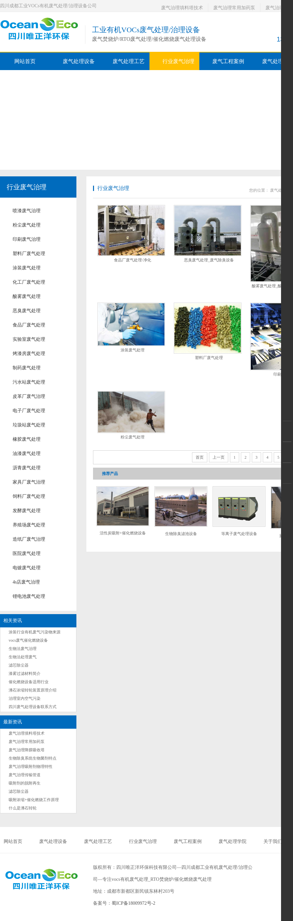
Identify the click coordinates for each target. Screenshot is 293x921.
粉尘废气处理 (27, 225)
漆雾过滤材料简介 (25, 673)
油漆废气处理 (27, 453)
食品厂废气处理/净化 (132, 260)
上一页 (219, 457)
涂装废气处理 (27, 267)
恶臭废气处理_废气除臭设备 (209, 260)
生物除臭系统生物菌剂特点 (32, 758)
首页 (200, 457)
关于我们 (272, 841)
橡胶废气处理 (27, 439)
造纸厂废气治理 (29, 539)
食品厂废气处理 (29, 324)
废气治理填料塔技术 (182, 7)
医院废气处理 (27, 553)
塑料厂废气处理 (29, 253)
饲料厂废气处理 (29, 496)
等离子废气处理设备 (239, 533)
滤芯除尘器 (19, 665)
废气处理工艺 (98, 841)
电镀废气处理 (27, 567)
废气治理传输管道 (25, 775)
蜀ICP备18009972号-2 (133, 903)
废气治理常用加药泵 (234, 7)
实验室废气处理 (29, 339)
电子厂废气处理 (29, 410)
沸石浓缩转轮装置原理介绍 (32, 690)
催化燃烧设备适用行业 (29, 682)
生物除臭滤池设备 (181, 533)
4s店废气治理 (26, 582)
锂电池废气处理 (29, 596)
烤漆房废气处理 (29, 353)
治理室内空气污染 (25, 698)
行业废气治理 (27, 187)
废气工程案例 (188, 841)
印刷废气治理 (27, 239)
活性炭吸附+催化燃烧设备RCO (123, 535)
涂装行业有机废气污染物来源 (34, 632)
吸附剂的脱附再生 (25, 783)
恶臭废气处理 (27, 310)
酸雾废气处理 (27, 296)
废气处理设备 (53, 841)
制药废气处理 (27, 367)
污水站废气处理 (29, 382)
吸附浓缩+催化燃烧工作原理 (34, 799)
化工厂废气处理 (29, 282)
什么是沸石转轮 (23, 808)
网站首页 (25, 61)
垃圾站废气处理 (29, 424)
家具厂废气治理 (29, 482)
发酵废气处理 (27, 510)
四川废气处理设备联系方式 (32, 706)
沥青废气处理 (27, 467)
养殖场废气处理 (29, 524)
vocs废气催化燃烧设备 (28, 640)
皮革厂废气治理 (29, 396)
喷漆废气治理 (27, 210)
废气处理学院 (232, 841)
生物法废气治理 (23, 648)
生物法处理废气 (23, 657)
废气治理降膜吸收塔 (27, 750)
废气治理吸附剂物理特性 (30, 766)
